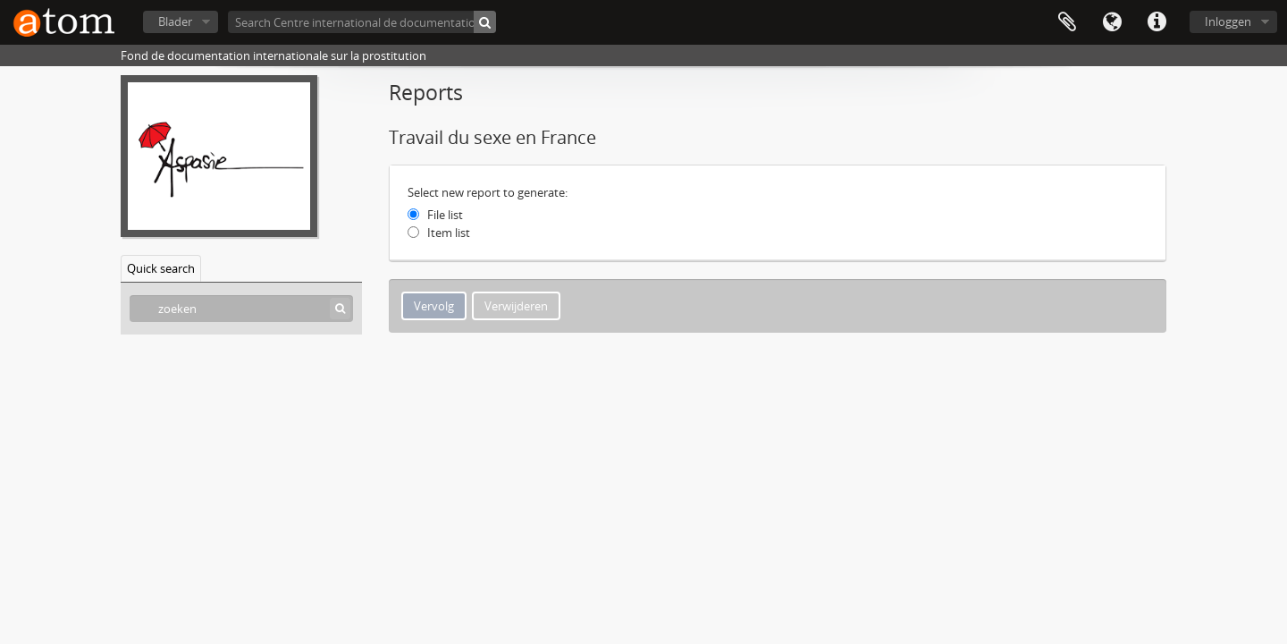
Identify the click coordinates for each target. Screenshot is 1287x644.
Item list (448, 233)
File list (445, 215)
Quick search (161, 268)
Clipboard (1067, 22)
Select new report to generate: (488, 192)
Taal (1111, 22)
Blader (175, 21)
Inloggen (1228, 21)
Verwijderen (516, 306)
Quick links (1156, 22)
